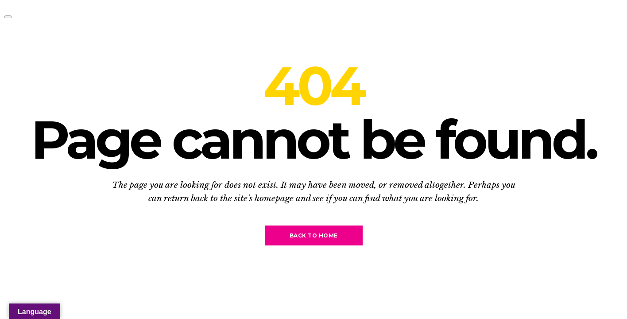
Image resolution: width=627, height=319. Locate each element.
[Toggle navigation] (8, 17)
